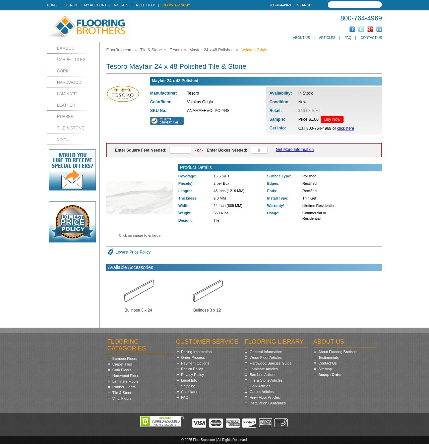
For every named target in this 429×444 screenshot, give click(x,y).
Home (52, 5)
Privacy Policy (192, 375)
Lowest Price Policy (133, 252)
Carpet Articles (262, 392)
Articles (327, 38)
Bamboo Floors (124, 358)
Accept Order (330, 375)
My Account (95, 5)
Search (304, 5)
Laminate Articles (264, 369)
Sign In (70, 5)
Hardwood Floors (126, 376)
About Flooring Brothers (337, 352)
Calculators (190, 392)
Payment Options (195, 363)
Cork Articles (260, 386)
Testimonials (328, 357)
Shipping (188, 386)
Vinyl (63, 139)
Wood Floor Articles (266, 357)
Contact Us (371, 38)
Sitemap (325, 369)
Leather (66, 105)
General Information (266, 352)
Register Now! (176, 5)
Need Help (145, 5)
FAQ (348, 38)
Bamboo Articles (263, 375)
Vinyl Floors (121, 398)
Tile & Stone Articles (266, 380)
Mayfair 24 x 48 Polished (212, 50)
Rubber (65, 116)
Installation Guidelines (268, 403)
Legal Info (189, 380)
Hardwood (69, 82)
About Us (301, 38)
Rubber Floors (124, 387)
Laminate (67, 94)
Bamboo (66, 48)
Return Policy (192, 369)
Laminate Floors (125, 381)
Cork (63, 71)
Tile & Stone (70, 128)
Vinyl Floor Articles (265, 397)
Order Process (193, 357)
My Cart (121, 5)
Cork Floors (121, 370)
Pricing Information (196, 352)
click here (345, 128)
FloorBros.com (119, 50)
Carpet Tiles (71, 59)
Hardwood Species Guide (271, 363)
